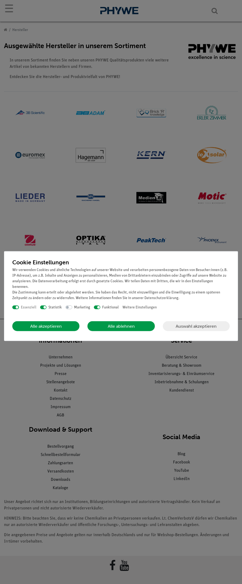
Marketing (82, 307)
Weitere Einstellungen (139, 307)
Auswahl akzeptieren (196, 325)
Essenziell (28, 307)
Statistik (55, 307)
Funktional (110, 307)
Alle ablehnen (121, 326)
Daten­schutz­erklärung (161, 298)
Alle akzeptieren (46, 326)
